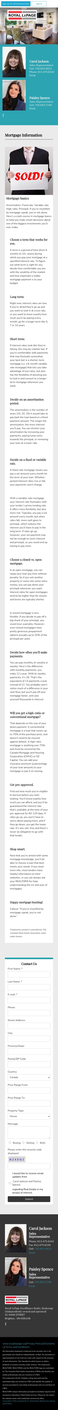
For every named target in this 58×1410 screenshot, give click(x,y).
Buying (17, 1143)
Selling (30, 1143)
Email (32, 75)
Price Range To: (16, 1098)
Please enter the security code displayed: (25, 1151)
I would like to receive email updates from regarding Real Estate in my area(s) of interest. (31, 1183)
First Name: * (15, 968)
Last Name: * (15, 981)
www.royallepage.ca (13, 1343)
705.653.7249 (43, 1282)
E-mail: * (12, 994)
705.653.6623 (43, 1248)
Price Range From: (18, 1085)
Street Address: (17, 1020)
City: (10, 1033)
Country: (12, 1071)
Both (42, 1143)
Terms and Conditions (17, 1347)
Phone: (11, 1007)
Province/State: (16, 1046)
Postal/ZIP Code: (17, 1059)
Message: (13, 1124)
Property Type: (16, 1110)
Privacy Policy (35, 1343)
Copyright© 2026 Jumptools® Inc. (15, 1401)
